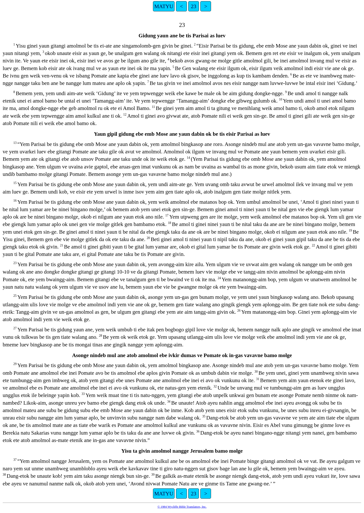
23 (193, 6)
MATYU (163, 6)
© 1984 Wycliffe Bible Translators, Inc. (181, 506)
